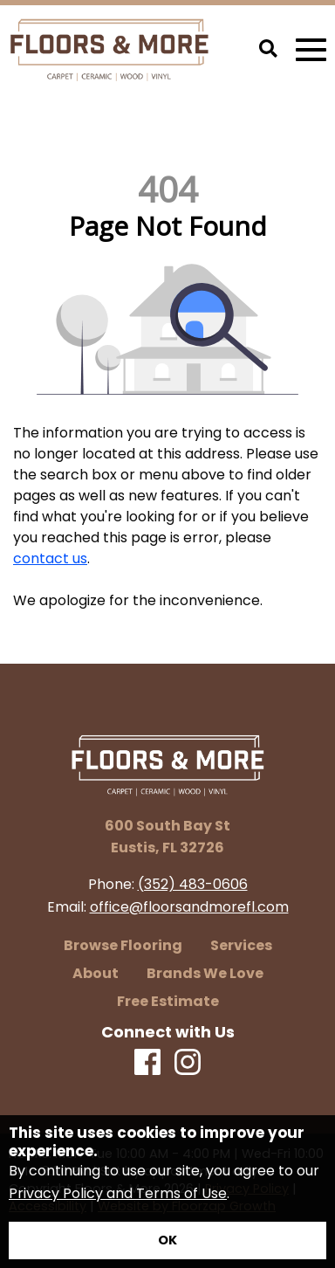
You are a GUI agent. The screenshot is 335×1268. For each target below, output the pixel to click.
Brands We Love (205, 974)
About (95, 974)
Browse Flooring (123, 946)
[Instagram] (187, 1063)
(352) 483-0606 (193, 884)
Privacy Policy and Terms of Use (118, 1193)
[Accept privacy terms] (167, 1240)
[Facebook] (147, 1063)
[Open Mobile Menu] (311, 50)
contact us (50, 558)
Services (241, 946)
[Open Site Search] (268, 50)
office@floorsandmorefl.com (189, 907)
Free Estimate (168, 1002)
